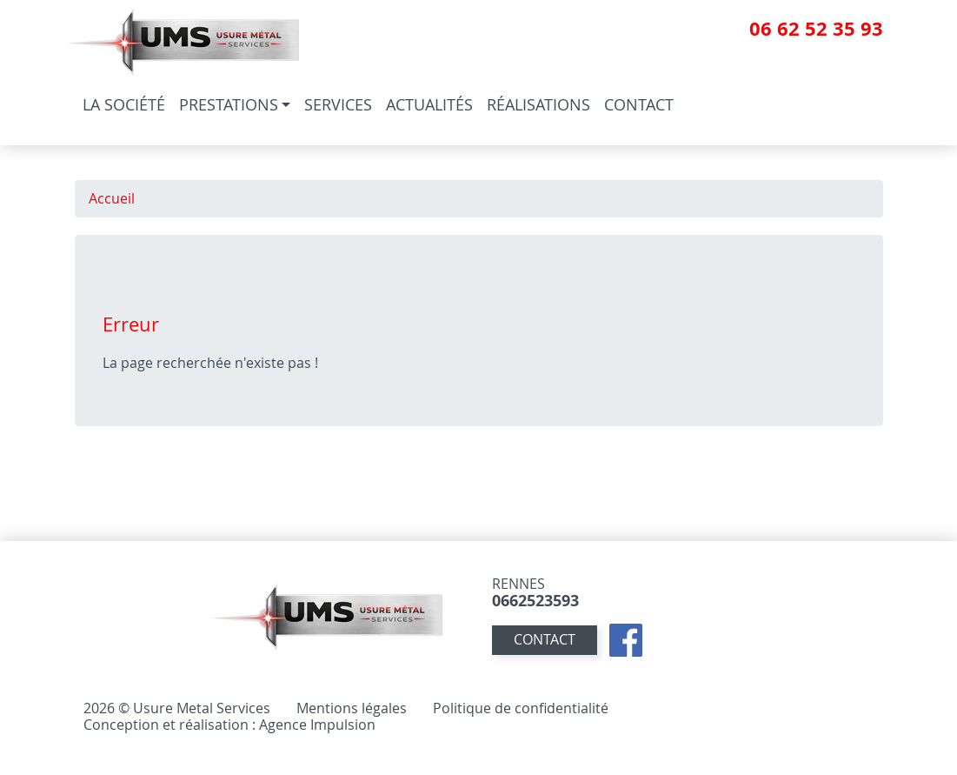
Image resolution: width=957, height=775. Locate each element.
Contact (639, 104)
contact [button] (544, 639)
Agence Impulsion (317, 723)
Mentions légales (351, 707)
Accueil (112, 198)
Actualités (429, 104)
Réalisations (538, 104)
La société (124, 104)
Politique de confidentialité (520, 707)
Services (338, 104)
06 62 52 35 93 (816, 28)
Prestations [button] (228, 104)
